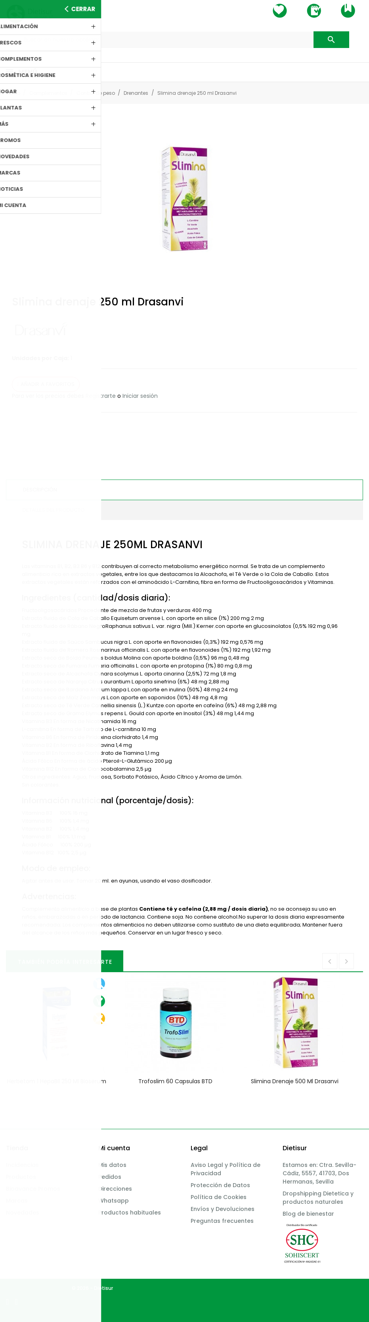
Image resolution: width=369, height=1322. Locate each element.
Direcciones (115, 1189)
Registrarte (101, 396)
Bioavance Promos (33, 1189)
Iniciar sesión (140, 396)
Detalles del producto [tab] (54, 510)
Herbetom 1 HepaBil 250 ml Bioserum (56, 1081)
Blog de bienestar (308, 1214)
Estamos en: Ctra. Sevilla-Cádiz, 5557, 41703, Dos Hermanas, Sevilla (319, 1173)
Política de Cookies (219, 1197)
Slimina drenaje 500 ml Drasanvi (294, 1081)
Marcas (17, 1201)
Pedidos (109, 1177)
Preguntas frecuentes (222, 1221)
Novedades (22, 1212)
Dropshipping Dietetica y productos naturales (318, 1198)
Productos (21, 1177)
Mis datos (112, 1165)
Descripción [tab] (40, 489)
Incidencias (22, 1165)
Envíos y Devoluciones (222, 1209)
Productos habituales (129, 1212)
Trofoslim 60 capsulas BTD (175, 1081)
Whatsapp (113, 1201)
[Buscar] (184, 40)
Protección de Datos (220, 1185)
